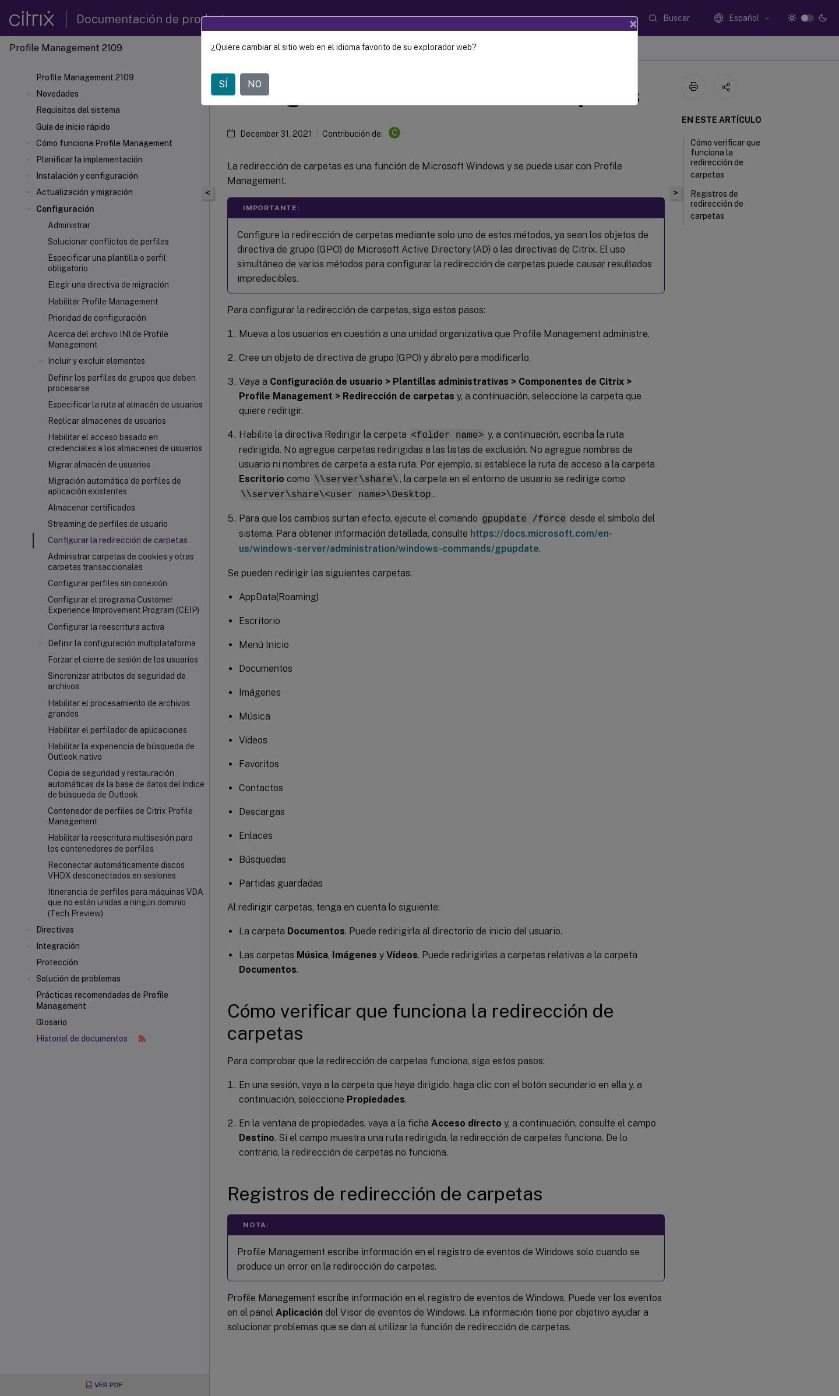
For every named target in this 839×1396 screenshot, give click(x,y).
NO (255, 84)
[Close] (633, 24)
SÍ (223, 84)
